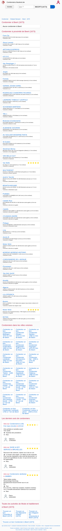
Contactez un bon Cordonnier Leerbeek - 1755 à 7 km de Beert (11, 410)
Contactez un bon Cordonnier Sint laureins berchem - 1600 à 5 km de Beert (21, 359)
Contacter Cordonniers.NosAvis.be (19, 525)
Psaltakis (6, 193)
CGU (43, 525)
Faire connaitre (31, 525)
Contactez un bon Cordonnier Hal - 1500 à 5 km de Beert (34, 358)
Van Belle (6, 163)
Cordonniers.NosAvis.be (16, 2)
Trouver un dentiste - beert (40, 529)
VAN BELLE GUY (9, 156)
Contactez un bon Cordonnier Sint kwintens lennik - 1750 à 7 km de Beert (21, 385)
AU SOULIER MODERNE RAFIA (15, 135)
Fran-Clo (6, 35)
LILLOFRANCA (8, 294)
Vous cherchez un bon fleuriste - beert (24, 529)
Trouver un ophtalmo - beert (16, 528)
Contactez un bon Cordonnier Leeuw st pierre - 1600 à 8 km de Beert (30, 411)
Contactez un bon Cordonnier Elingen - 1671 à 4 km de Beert (21, 333)
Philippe (6, 223)
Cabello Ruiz (7, 200)
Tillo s (5, 113)
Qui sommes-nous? (6, 525)
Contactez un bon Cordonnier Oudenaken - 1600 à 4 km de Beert (8, 346)
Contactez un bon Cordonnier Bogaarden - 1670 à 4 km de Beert (21, 346)
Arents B (6, 237)
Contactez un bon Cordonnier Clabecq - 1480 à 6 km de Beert (34, 372)
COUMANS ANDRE (10, 216)
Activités (9, 6)
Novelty (5, 280)
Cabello (5, 209)
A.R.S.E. (6, 56)
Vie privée (38, 525)
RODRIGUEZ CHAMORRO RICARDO (17, 92)
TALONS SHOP (8, 273)
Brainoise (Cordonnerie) (12, 120)
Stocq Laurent (8, 42)
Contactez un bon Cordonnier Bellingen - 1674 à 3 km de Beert (8, 333)
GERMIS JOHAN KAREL (12, 85)
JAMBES (8, 476)
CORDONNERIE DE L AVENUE (14, 259)
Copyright (47, 525)
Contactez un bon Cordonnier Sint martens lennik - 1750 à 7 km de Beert (8, 399)
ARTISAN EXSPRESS (11, 49)
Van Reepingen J (9, 63)
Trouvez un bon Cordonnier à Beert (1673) (18, 522)
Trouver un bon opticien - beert (31, 528)
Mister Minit (7, 244)
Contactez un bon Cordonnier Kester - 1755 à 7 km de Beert (8, 385)
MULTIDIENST (8, 170)
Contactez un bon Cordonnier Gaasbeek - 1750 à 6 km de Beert (21, 372)
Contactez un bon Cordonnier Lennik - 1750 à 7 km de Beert (21, 399)
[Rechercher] (52, 7)
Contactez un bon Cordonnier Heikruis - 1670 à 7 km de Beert (34, 385)
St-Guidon (6, 142)
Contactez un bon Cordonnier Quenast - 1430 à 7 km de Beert (34, 399)
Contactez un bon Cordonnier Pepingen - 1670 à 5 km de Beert (34, 346)
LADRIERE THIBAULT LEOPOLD (15, 99)
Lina (4, 230)
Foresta (5, 78)
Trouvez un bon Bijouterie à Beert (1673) (21, 513)
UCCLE (21, 426)
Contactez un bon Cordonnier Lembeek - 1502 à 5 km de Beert (8, 358)
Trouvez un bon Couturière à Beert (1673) (7, 513)
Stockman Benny (9, 149)
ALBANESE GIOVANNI (11, 128)
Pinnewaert (7, 266)
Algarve (5, 287)
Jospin (5, 71)
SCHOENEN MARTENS (12, 106)
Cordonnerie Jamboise (18, 474)
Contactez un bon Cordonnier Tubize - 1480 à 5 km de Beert (8, 372)
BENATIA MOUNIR (10, 185)
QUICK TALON (8, 177)
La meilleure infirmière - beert (45, 528)
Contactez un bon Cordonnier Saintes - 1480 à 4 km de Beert (34, 333)
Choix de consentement (54, 525)
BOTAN (5, 317)
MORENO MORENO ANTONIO (14, 252)
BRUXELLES (17, 449)
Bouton (5, 301)
